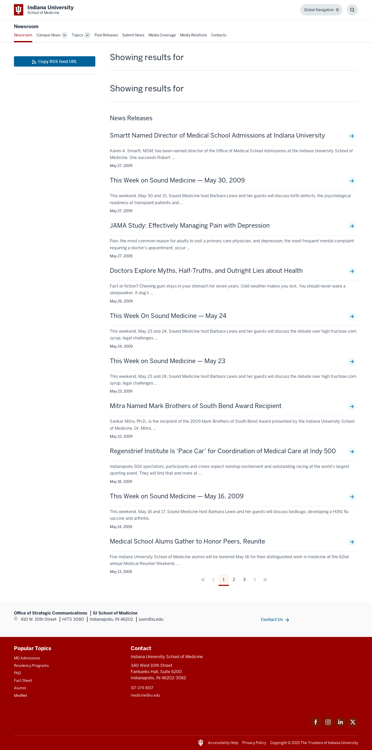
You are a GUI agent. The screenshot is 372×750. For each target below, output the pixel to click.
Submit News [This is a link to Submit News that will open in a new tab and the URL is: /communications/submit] (133, 35)
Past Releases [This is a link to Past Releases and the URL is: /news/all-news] (106, 35)
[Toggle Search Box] (352, 9)
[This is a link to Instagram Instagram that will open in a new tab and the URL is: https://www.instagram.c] (328, 726)
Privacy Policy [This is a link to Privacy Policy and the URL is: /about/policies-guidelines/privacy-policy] (254, 742)
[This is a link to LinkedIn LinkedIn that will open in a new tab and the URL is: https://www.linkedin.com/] (340, 726)
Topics (77, 35)
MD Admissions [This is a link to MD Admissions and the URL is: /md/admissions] (27, 658)
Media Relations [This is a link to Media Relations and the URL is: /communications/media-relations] (193, 35)
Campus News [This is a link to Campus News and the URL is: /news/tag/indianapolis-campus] (48, 35)
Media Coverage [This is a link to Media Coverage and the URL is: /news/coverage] (162, 35)
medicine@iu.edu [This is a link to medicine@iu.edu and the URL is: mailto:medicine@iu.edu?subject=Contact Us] (145, 695)
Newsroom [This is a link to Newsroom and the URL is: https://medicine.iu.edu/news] (26, 26)
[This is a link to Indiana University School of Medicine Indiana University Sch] (44, 9)
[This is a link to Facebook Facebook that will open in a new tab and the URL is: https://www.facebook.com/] (316, 726)
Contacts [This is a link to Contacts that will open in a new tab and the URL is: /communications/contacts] (218, 35)
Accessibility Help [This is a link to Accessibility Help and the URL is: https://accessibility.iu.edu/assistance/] (223, 742)
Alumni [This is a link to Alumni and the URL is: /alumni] (20, 688)
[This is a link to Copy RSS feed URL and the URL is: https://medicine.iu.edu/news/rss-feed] (54, 61)
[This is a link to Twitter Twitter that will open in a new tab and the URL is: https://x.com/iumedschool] (353, 726)
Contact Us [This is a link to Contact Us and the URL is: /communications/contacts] (272, 619)
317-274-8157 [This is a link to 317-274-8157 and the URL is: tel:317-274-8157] (142, 687)
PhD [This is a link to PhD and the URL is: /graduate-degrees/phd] (17, 673)
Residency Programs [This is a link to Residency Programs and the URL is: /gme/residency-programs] (31, 665)
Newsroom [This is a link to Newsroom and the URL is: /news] (23, 35)
